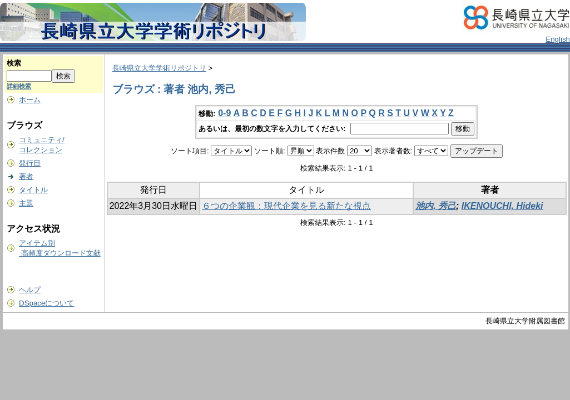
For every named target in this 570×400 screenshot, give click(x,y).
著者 (26, 176)
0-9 (224, 113)
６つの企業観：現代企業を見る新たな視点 (286, 206)
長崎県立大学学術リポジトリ (159, 68)
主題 (26, 203)
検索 (14, 63)
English (558, 39)
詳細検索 (19, 86)
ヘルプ (30, 290)
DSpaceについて (46, 303)
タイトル (33, 190)
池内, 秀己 (435, 206)
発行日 (30, 163)
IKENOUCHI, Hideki (502, 206)
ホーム (30, 100)
